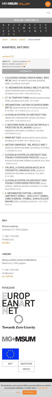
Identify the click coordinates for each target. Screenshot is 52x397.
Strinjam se (29, 392)
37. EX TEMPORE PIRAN (17, 97)
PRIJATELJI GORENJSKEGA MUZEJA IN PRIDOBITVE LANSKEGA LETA (25, 169)
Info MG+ (6, 243)
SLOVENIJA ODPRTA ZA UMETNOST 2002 (25, 114)
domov (5, 40)
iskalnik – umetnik (18, 40)
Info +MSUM (7, 276)
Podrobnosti (43, 388)
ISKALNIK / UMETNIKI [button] (26, 20)
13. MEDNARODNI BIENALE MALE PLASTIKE (27, 87)
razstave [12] (8, 56)
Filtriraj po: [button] (26, 71)
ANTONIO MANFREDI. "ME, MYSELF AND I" (26, 144)
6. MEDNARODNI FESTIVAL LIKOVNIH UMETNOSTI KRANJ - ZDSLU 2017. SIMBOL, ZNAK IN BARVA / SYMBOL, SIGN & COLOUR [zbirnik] (27, 197)
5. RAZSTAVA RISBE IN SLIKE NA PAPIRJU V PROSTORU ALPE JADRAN (27, 126)
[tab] (26, 20)
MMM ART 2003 (13, 137)
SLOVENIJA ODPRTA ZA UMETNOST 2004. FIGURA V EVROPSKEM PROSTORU (26, 181)
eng (48, 12)
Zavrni (18, 392)
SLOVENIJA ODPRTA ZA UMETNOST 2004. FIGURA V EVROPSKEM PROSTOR (26, 156)
